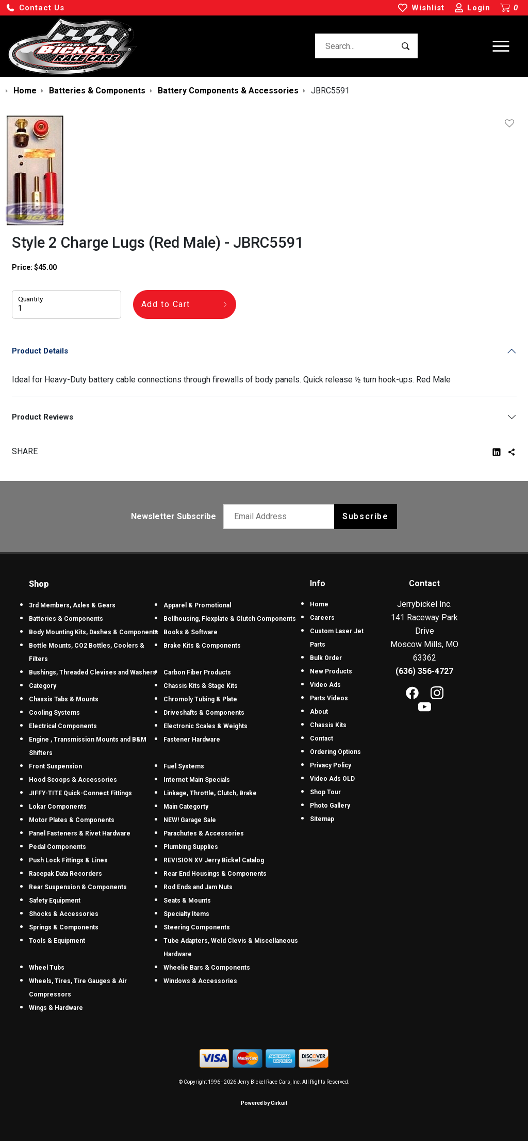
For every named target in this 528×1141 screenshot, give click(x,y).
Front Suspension (55, 766)
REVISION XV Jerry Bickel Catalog (213, 860)
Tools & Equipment (57, 940)
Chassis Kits (328, 725)
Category (42, 685)
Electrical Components (63, 726)
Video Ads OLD (332, 778)
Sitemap (322, 819)
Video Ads (325, 684)
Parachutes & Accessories (203, 833)
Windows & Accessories (200, 981)
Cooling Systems (54, 712)
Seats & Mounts (187, 900)
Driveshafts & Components (203, 712)
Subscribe (365, 516)
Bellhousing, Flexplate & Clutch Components (229, 618)
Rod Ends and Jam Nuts (198, 887)
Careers (322, 617)
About (319, 711)
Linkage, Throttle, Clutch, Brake (210, 793)
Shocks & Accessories (63, 914)
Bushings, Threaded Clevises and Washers (92, 672)
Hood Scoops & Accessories (73, 779)
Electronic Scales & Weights (205, 726)
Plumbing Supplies (190, 846)
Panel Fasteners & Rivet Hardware (79, 833)
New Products (331, 671)
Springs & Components (63, 927)
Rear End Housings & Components (215, 873)
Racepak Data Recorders (65, 873)
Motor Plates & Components (71, 820)
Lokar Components (58, 806)
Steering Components (196, 927)
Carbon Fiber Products (197, 672)
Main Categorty (185, 806)
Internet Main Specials (196, 779)
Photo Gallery (330, 805)
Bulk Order (326, 658)
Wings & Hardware (56, 1007)
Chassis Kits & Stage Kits (200, 685)
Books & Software (190, 632)
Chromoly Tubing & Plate (200, 699)
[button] (35, 8)
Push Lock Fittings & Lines (68, 860)
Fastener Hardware (191, 739)
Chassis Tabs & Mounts (63, 699)
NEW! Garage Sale (189, 820)
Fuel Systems (183, 766)
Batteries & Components (66, 618)
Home (319, 604)
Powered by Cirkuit (264, 1103)
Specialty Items (186, 914)
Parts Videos (329, 698)
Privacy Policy (330, 765)
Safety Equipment (54, 900)
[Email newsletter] (281, 516)
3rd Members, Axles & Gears (72, 605)
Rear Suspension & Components (78, 887)
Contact (321, 738)
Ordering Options (335, 752)
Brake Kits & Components (202, 645)
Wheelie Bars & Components (206, 967)
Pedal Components (57, 846)
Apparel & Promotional (197, 605)
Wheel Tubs (46, 967)
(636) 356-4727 (424, 671)
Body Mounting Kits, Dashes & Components (93, 632)
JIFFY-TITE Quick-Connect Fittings (80, 793)
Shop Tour (325, 792)
